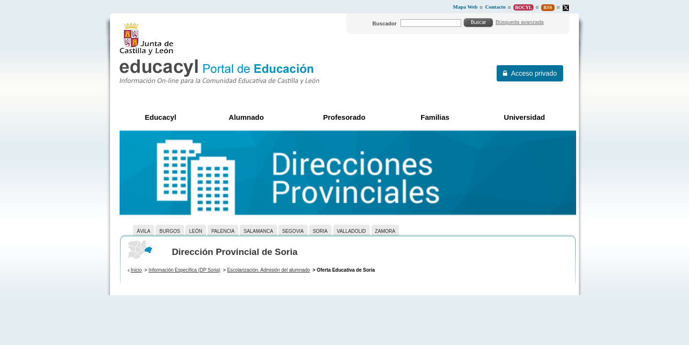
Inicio (136, 270)
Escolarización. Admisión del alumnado (268, 270)
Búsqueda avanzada (520, 22)
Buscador (384, 23)
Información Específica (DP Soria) (184, 270)
